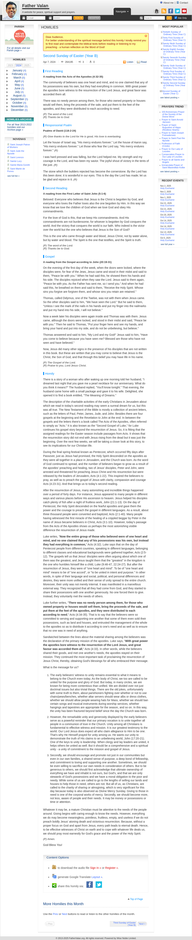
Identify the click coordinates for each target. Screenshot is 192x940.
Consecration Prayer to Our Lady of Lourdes (173, 155)
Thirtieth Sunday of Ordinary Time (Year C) (174, 33)
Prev (55, 913)
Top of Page (136, 899)
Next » (142, 924)
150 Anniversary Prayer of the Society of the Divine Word (173, 114)
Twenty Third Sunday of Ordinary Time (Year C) (174, 78)
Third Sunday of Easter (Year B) (124, 923)
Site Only (182, 18)
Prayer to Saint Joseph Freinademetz (173, 134)
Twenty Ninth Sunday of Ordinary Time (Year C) (174, 44)
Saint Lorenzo (17, 157)
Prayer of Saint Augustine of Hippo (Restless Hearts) (171, 127)
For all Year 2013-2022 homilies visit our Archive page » (19, 127)
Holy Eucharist (167, 188)
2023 (10, 65)
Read (144, 62)
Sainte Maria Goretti (20, 165)
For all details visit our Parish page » (18, 49)
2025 (27, 65)
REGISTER (94, 18)
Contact (182, 2)
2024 (18, 65)
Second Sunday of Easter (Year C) (171, 92)
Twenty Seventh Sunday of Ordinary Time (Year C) (174, 59)
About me (166, 2)
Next (64, 913)
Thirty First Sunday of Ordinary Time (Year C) (174, 38)
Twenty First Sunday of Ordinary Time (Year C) (174, 72)
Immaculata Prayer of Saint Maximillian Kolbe (173, 166)
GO (169, 18)
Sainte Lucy (16, 161)
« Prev (49, 924)
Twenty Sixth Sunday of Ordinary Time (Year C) (174, 66)
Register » (111, 867)
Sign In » (95, 867)
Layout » (97, 877)
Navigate (122, 11)
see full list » (13, 176)
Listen (130, 62)
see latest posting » (169, 97)
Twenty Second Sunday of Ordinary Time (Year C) (173, 85)
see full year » (167, 244)
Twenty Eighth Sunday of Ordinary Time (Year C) (173, 51)
